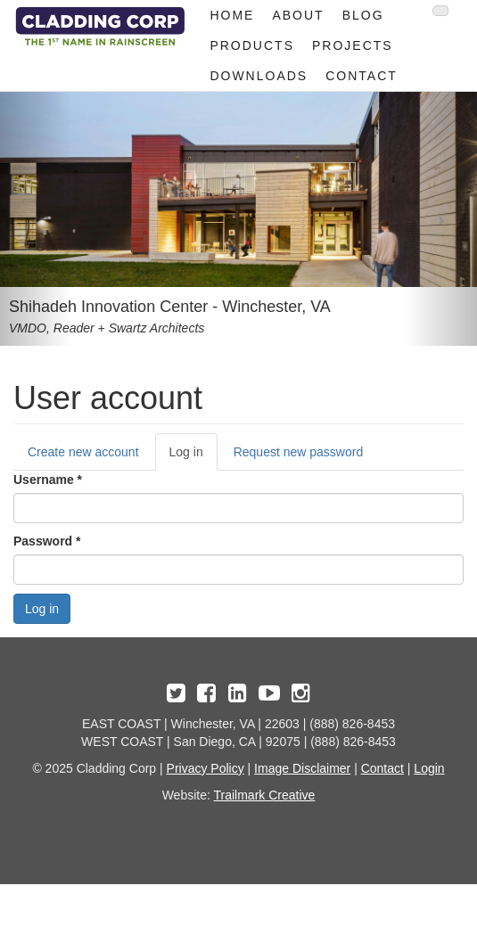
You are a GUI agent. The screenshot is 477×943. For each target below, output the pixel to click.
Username (47, 479)
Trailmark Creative (265, 795)
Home (232, 15)
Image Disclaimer (302, 768)
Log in (193, 457)
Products (252, 45)
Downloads (259, 76)
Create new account (83, 452)
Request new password (299, 452)
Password (46, 541)
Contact (361, 76)
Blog (363, 15)
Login (429, 768)
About (298, 15)
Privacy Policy (205, 768)
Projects (352, 45)
